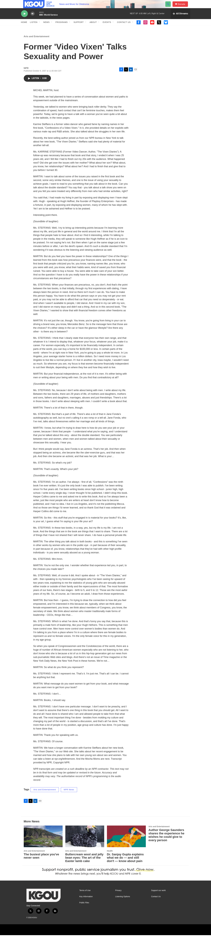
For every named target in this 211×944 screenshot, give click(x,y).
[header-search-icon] (169, 7)
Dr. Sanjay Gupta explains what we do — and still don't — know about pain (125, 866)
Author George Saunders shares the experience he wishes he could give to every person (166, 844)
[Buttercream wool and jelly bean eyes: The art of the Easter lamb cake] (84, 845)
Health (110, 860)
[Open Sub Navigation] (39, 28)
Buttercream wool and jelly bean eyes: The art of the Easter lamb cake (84, 866)
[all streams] (180, 19)
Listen (34, 28)
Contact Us (124, 28)
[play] (24, 19)
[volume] (32, 20)
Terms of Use (85, 899)
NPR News (69, 798)
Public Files (84, 912)
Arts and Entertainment (36, 45)
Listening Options (122, 905)
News (46, 28)
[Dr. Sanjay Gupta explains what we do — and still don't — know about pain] (126, 845)
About (93, 28)
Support (79, 28)
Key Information (86, 905)
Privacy (118, 899)
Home (24, 28)
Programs (62, 28)
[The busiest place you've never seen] (43, 845)
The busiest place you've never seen (41, 864)
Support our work (158, 899)
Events (107, 28)
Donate (183, 7)
